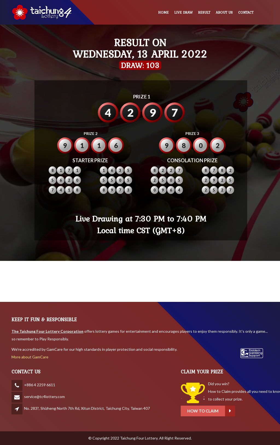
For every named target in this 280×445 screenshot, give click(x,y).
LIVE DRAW (183, 12)
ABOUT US (224, 12)
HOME (163, 12)
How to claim (245, 411)
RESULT (204, 12)
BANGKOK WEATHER (140, 281)
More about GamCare (29, 357)
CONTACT (245, 12)
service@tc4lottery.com (44, 396)
